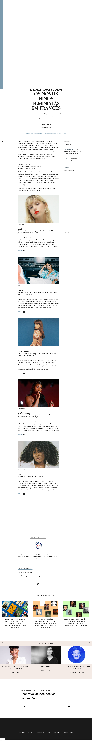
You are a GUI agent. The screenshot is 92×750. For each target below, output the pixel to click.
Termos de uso (40, 732)
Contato (30, 732)
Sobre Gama (22, 732)
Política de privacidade (53, 732)
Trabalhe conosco (68, 732)
